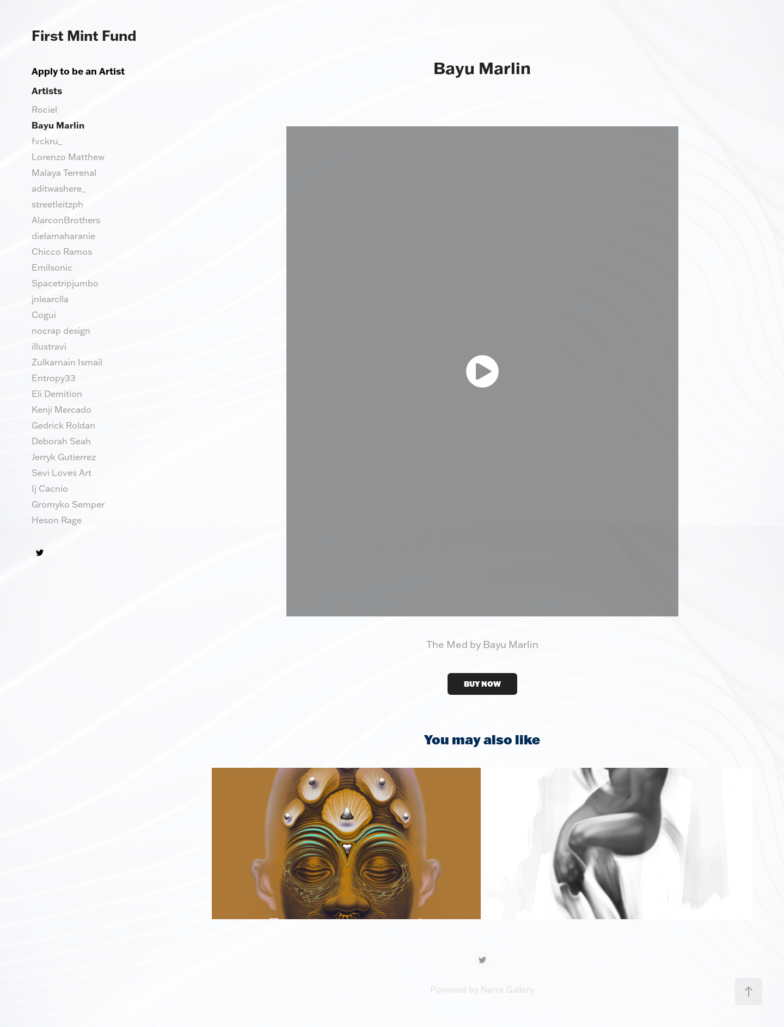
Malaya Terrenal (64, 172)
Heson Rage (57, 520)
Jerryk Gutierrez (64, 456)
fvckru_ (47, 141)
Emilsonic (52, 267)
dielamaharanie (63, 235)
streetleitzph (57, 204)
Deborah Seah (61, 441)
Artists (47, 90)
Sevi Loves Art (61, 472)
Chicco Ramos (62, 251)
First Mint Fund (84, 35)
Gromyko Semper (68, 504)
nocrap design (61, 330)
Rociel (44, 109)
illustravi (49, 346)
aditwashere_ (58, 188)
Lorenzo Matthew (68, 156)
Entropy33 (54, 377)
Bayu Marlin (58, 125)
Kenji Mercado (61, 409)
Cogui (44, 314)
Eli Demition (57, 393)
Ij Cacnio (50, 488)
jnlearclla (50, 299)
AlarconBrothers (66, 220)
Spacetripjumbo (65, 283)
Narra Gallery (507, 989)
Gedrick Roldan (63, 425)
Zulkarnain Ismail (67, 362)
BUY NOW (482, 683)
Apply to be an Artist (78, 71)
